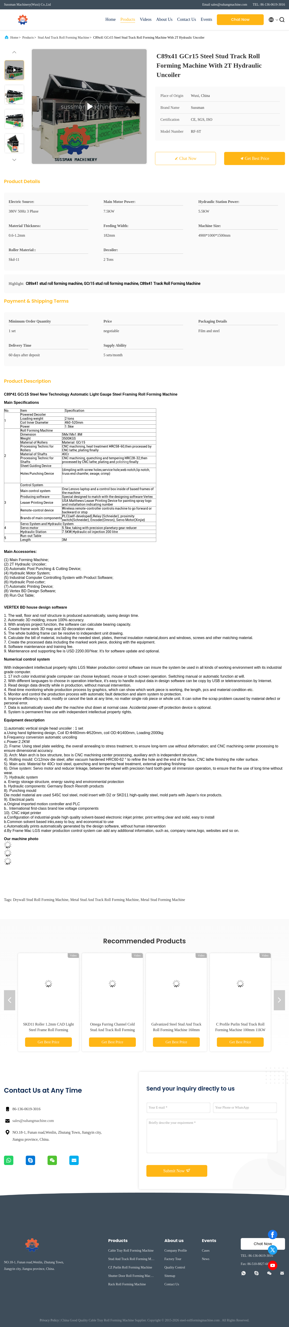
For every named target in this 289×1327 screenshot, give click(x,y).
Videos (146, 19)
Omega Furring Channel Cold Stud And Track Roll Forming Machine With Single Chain (112, 1029)
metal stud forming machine (163, 900)
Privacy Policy (49, 1320)
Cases (206, 1250)
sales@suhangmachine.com (33, 1121)
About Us (164, 19)
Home (110, 19)
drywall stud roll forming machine (40, 900)
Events (206, 19)
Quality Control (174, 1267)
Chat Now (240, 19)
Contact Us (186, 19)
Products (127, 19)
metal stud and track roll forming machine (104, 900)
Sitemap (169, 1276)
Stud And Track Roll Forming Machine (63, 37)
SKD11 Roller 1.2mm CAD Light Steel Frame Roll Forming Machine (48, 1029)
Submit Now (176, 1170)
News (205, 1259)
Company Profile (175, 1250)
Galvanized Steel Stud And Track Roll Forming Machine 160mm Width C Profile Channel (176, 1029)
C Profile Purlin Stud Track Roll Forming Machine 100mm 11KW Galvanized (240, 1029)
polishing (122, 462)
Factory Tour (172, 1259)
